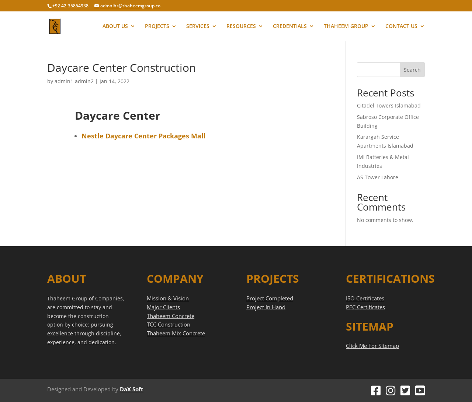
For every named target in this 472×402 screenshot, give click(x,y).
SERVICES (197, 26)
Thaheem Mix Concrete (176, 333)
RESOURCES (241, 26)
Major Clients (163, 307)
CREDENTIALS (290, 26)
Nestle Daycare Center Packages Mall (143, 135)
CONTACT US (401, 26)
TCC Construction (168, 324)
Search (412, 69)
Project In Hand (265, 307)
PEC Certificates (365, 307)
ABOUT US (115, 26)
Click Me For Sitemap (372, 345)
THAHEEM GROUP (346, 26)
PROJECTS (157, 26)
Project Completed (269, 298)
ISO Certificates (365, 298)
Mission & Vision (168, 298)
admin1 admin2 (74, 81)
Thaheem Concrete (170, 316)
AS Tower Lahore (377, 177)
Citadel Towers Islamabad (389, 105)
